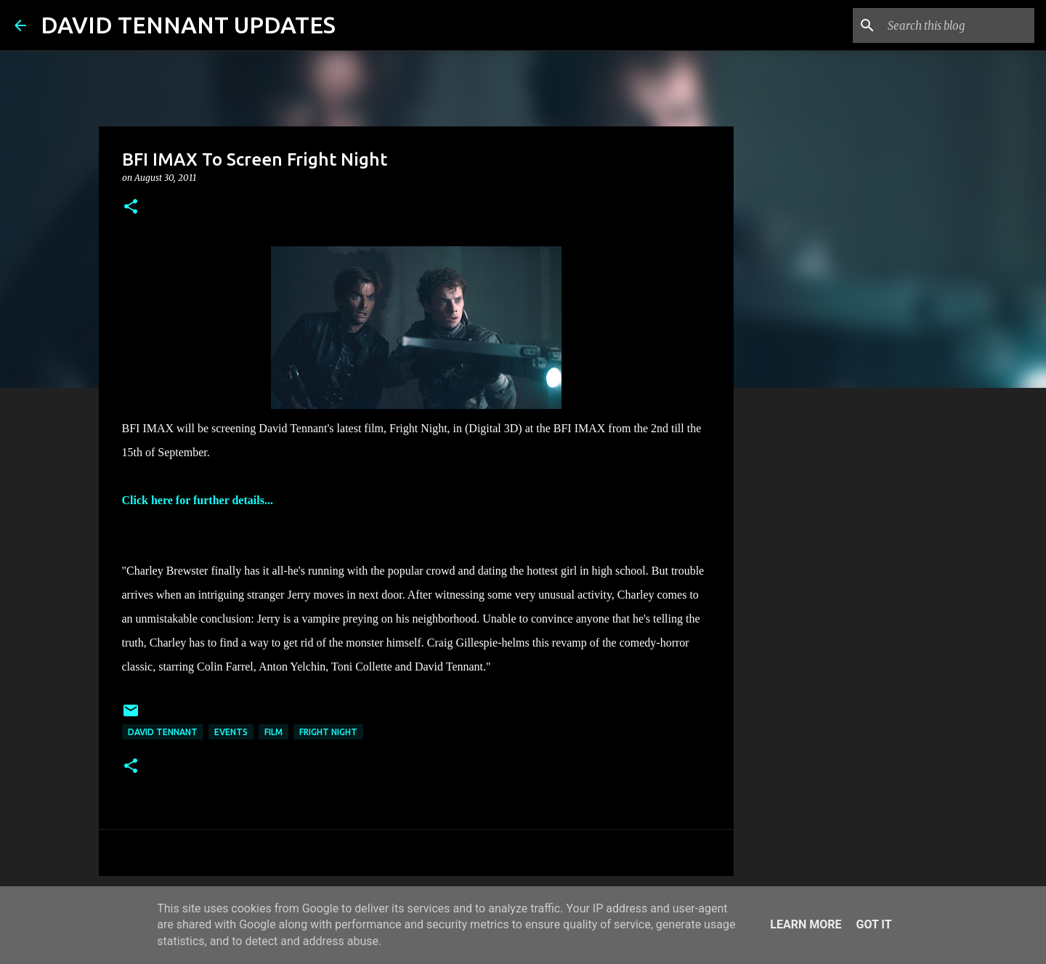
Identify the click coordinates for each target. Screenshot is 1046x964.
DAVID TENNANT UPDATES (188, 25)
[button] (130, 207)
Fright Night (328, 732)
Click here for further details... (197, 500)
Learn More (805, 924)
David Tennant (163, 732)
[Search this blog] (958, 25)
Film (273, 732)
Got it (873, 924)
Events (231, 732)
